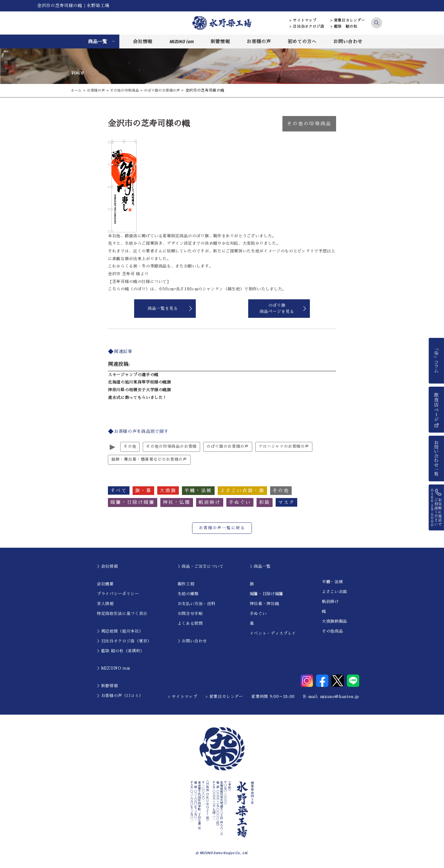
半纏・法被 (332, 582)
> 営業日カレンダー (348, 20)
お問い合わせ (347, 41)
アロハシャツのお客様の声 (284, 447)
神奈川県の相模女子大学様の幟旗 (139, 390)
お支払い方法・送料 (197, 604)
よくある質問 (190, 624)
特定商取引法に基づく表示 (122, 614)
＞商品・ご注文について (201, 567)
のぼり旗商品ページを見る (277, 308)
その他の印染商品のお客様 (171, 447)
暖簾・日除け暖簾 (266, 594)
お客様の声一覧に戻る (222, 528)
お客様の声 (259, 41)
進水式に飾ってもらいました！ (137, 398)
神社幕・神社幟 (264, 604)
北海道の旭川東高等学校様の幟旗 (139, 382)
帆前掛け (330, 602)
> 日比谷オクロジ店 (307, 26)
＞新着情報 (107, 686)
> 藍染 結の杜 (344, 26)
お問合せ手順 (190, 614)
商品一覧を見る (163, 308)
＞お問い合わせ (192, 641)
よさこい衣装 (334, 592)
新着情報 (220, 41)
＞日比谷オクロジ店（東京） (124, 641)
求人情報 (105, 604)
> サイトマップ (303, 20)
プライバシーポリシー (118, 594)
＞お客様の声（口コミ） (120, 696)
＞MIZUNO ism (113, 669)
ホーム (77, 90)
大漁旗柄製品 (334, 622)
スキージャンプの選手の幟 (133, 375)
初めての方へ (302, 41)
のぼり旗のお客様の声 (168, 90)
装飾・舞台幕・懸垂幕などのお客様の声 (149, 460)
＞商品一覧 (260, 567)
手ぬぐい (258, 614)
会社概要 (105, 584)
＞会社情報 (107, 567)
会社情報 (142, 41)
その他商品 (332, 631)
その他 (130, 447)
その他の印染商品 (128, 90)
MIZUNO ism (181, 41)
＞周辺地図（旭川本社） (120, 631)
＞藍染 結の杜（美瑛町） (121, 651)
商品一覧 (97, 41)
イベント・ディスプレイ (273, 634)
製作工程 (186, 584)
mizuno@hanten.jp (339, 697)
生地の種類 (188, 594)
